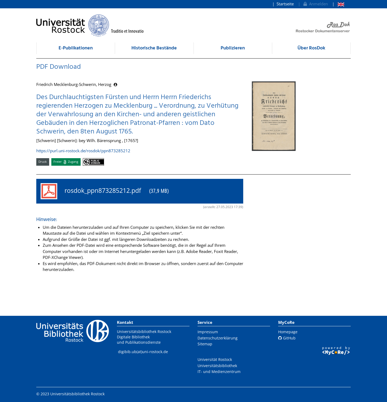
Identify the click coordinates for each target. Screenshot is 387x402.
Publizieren (233, 48)
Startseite (285, 3)
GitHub (287, 338)
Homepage (288, 331)
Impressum (208, 331)
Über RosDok (311, 48)
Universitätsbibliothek (217, 365)
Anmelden (315, 3)
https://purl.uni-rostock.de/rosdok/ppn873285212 (83, 150)
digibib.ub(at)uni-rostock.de (143, 351)
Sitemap (205, 343)
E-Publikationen (76, 48)
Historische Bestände (154, 48)
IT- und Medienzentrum (219, 371)
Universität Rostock (215, 359)
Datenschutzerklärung (218, 338)
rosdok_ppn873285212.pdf (105, 191)
